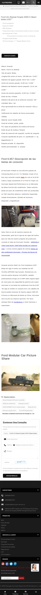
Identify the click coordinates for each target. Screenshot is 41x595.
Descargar (4, 542)
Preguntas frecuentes (7, 544)
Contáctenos (18, 302)
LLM (2, 552)
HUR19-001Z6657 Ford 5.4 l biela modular (14, 407)
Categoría (11, 6)
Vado (23, 177)
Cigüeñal (3, 525)
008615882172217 (10, 500)
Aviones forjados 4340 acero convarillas (13, 400)
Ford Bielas (23, 6)
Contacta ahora (9, 56)
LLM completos (5, 554)
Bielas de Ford (32, 407)
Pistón (3, 528)
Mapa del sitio (5, 549)
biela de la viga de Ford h (9, 410)
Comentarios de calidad (8, 547)
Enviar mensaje (11, 476)
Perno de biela (5, 522)
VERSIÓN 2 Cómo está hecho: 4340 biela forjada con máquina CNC (20, 245)
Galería (3, 530)
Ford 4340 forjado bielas (26, 410)
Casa (5, 6)
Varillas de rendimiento (9, 403)
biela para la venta (23, 403)
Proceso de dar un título (8, 539)
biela (17, 6)
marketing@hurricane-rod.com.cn (15, 504)
